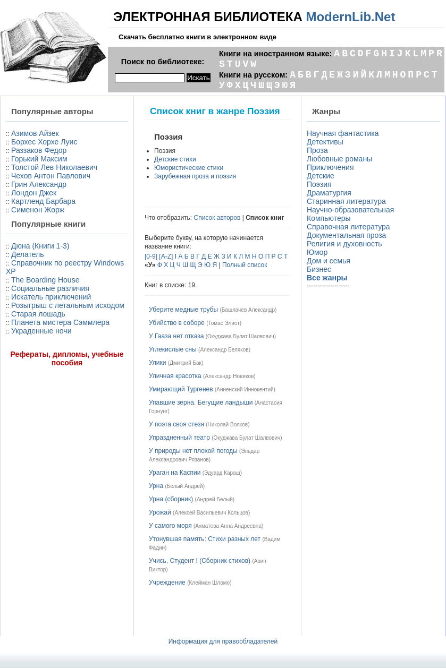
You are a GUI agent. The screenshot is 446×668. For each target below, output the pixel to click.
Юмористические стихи (188, 168)
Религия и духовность (344, 243)
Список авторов (217, 217)
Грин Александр (38, 184)
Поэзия (319, 184)
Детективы (325, 142)
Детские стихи (175, 159)
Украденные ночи (41, 331)
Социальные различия (50, 288)
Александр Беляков (224, 350)
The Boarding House (45, 280)
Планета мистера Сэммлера (60, 322)
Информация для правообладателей (223, 641)
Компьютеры (329, 218)
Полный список (244, 265)
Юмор (317, 252)
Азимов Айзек (35, 133)
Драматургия (329, 193)
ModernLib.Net (350, 17)
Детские (320, 176)
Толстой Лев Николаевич (54, 167)
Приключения (330, 167)
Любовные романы (339, 159)
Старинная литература (346, 201)
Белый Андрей (185, 486)
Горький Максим (39, 159)
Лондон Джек (33, 193)
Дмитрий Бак (185, 363)
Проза (317, 150)
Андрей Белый (215, 499)
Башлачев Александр (248, 310)
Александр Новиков (229, 376)
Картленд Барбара (43, 201)
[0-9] (151, 256)
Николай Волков (228, 424)
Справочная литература (348, 226)
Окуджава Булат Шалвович (240, 336)
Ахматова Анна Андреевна (228, 526)
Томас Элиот (223, 323)
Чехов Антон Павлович (50, 176)
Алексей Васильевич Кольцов (211, 513)
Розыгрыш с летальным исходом (67, 305)
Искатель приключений (51, 297)
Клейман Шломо (209, 583)
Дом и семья (328, 260)
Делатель (27, 254)
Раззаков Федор (38, 150)
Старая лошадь (38, 314)
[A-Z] (166, 256)
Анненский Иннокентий (244, 389)
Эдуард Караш (222, 473)
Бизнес (319, 269)
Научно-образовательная (350, 209)
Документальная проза (346, 235)
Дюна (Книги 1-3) (40, 246)
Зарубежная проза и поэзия (195, 176)
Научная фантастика (343, 133)
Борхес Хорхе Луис (44, 142)
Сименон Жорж (37, 209)
